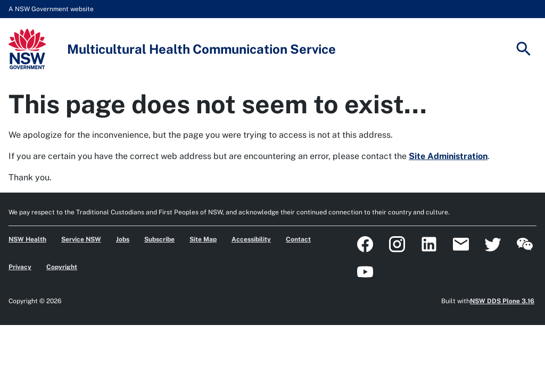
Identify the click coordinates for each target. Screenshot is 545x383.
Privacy (20, 267)
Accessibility (251, 239)
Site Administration (448, 156)
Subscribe (159, 239)
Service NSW (81, 239)
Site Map (203, 239)
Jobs (122, 239)
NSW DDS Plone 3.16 (502, 301)
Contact (298, 239)
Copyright (61, 267)
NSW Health (27, 239)
